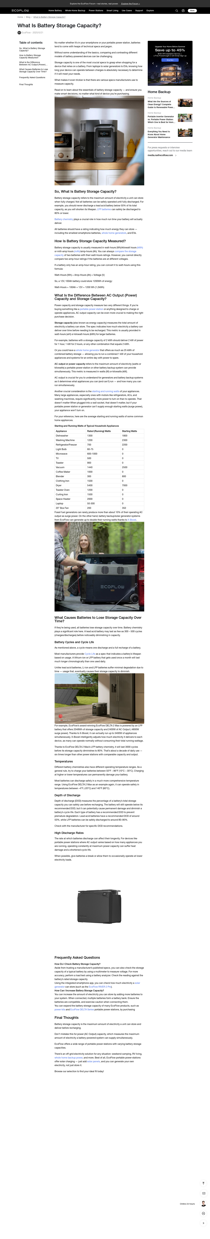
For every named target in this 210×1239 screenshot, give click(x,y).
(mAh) (77, 251)
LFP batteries (104, 209)
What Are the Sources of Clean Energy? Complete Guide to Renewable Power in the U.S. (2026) (161, 104)
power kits (60, 1009)
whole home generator (87, 350)
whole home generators (114, 233)
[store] (192, 11)
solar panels (93, 1061)
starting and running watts (105, 391)
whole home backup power (69, 1057)
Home (20, 17)
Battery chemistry (64, 219)
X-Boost (132, 519)
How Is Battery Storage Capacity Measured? (30, 56)
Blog (28, 17)
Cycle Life (90, 653)
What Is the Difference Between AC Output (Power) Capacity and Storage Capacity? (32, 63)
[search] (177, 11)
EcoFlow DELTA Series (82, 1009)
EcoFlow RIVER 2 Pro (100, 986)
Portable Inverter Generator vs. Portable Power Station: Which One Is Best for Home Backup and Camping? (161, 119)
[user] (183, 11)
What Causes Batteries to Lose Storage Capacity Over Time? (33, 70)
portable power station (91, 309)
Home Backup (154, 98)
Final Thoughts (26, 84)
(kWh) (140, 247)
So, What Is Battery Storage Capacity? (32, 49)
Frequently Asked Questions (32, 77)
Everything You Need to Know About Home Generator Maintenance (159, 134)
